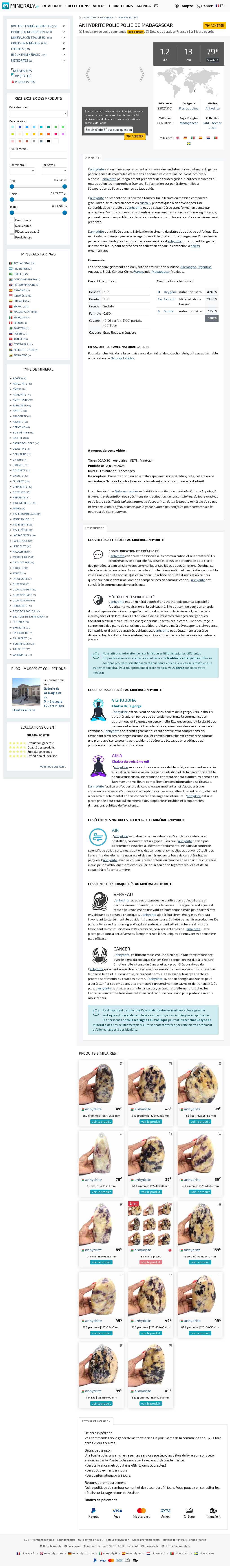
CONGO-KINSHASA (27, 279)
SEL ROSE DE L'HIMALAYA (30, 616)
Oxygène (170, 292)
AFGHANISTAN (24, 263)
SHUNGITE (21, 627)
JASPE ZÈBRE (23, 529)
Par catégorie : (18, 107)
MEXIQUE (21, 317)
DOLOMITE (21, 470)
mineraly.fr (26, 1553)
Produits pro (23, 82)
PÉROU (20, 322)
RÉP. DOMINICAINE (26, 284)
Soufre (169, 311)
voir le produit (101, 1121)
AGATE (19, 378)
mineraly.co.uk (52, 1553)
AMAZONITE (22, 383)
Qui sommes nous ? (90, 1539)
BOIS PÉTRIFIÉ (23, 432)
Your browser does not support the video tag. (115, 74)
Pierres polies (128, 17)
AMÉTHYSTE (23, 399)
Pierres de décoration (31, 32)
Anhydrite (213, 108)
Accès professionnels (146, 1539)
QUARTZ (21, 584)
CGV (26, 1539)
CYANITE (20, 459)
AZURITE (20, 421)
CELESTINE (21, 448)
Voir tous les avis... (53, 766)
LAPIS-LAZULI (23, 540)
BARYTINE (21, 427)
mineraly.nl (156, 1553)
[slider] (12, 186)
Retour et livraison (117, 1539)
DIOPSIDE (20, 464)
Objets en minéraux (29, 43)
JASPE (19, 508)
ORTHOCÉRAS (23, 562)
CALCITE (21, 437)
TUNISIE (21, 338)
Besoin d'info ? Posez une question (109, 129)
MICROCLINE (23, 556)
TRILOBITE (21, 648)
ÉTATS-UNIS (23, 344)
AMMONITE (22, 394)
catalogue (89, 17)
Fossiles (20, 49)
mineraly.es (132, 1553)
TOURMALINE (23, 643)
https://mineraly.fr (178, 1545)
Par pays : (48, 165)
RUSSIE (20, 333)
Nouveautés (21, 71)
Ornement (107, 17)
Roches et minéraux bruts (34, 26)
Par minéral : (18, 165)
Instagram (91, 1545)
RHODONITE (22, 605)
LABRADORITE (24, 535)
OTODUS (20, 567)
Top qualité (21, 76)
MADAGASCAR (26, 311)
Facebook (72, 1545)
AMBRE (19, 388)
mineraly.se (204, 1553)
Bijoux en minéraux (28, 54)
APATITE (20, 410)
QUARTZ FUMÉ (24, 594)
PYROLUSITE (22, 578)
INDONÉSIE (23, 295)
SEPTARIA (21, 621)
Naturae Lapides (122, 358)
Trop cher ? (212, 60)
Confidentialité (66, 1539)
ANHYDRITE (22, 405)
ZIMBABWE (22, 355)
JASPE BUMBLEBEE (27, 513)
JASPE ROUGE (23, 519)
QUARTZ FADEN (24, 589)
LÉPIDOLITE (22, 546)
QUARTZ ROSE (24, 600)
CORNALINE (22, 454)
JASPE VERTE (23, 524)
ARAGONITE (22, 416)
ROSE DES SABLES (26, 611)
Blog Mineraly (51, 1545)
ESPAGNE (22, 290)
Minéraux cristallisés (31, 37)
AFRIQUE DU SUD (25, 349)
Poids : (14, 194)
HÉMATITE (21, 497)
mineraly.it (108, 1553)
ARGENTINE (23, 268)
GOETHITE (21, 491)
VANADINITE (22, 654)
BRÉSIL (21, 273)
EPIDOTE (20, 475)
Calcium (169, 299)
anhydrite (91, 1109)
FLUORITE (21, 481)
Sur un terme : (19, 149)
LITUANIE (21, 300)
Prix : (13, 180)
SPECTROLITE (23, 632)
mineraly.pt (180, 1553)
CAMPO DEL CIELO (26, 443)
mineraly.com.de (81, 1553)
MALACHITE (22, 551)
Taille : (14, 207)
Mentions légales (43, 1539)
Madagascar (189, 123)
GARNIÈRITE (22, 486)
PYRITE (19, 573)
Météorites (22, 60)
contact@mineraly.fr (145, 1545)
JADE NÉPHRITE (24, 502)
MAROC (21, 306)
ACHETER (214, 25)
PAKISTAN (21, 328)
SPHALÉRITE (22, 638)
